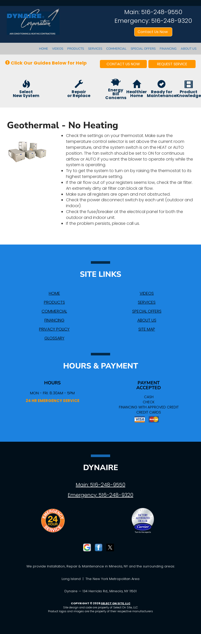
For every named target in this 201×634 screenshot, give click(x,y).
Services (95, 49)
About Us (188, 49)
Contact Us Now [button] (153, 31)
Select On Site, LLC (115, 603)
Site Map (146, 329)
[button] (123, 64)
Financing (168, 49)
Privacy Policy (54, 329)
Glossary (54, 338)
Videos (57, 49)
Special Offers (143, 49)
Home (43, 49)
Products (75, 49)
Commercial (116, 49)
